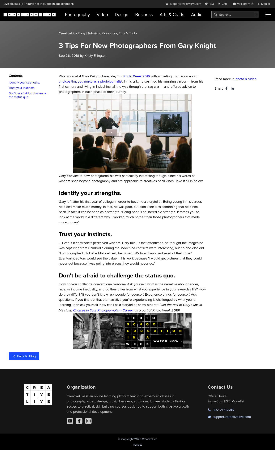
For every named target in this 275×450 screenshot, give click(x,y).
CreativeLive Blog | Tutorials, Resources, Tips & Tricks (98, 33)
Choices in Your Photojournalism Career (103, 310)
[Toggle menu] (268, 14)
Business (144, 14)
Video (102, 14)
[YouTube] (70, 420)
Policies (137, 444)
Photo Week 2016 (136, 76)
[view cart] (223, 3)
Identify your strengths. (24, 82)
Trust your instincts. (22, 88)
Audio (196, 14)
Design (121, 14)
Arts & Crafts (172, 14)
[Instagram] (88, 420)
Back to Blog (24, 356)
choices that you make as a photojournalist (90, 81)
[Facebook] (79, 420)
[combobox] (235, 14)
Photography (77, 14)
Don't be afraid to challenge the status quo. (27, 95)
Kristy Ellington (96, 55)
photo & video (245, 78)
